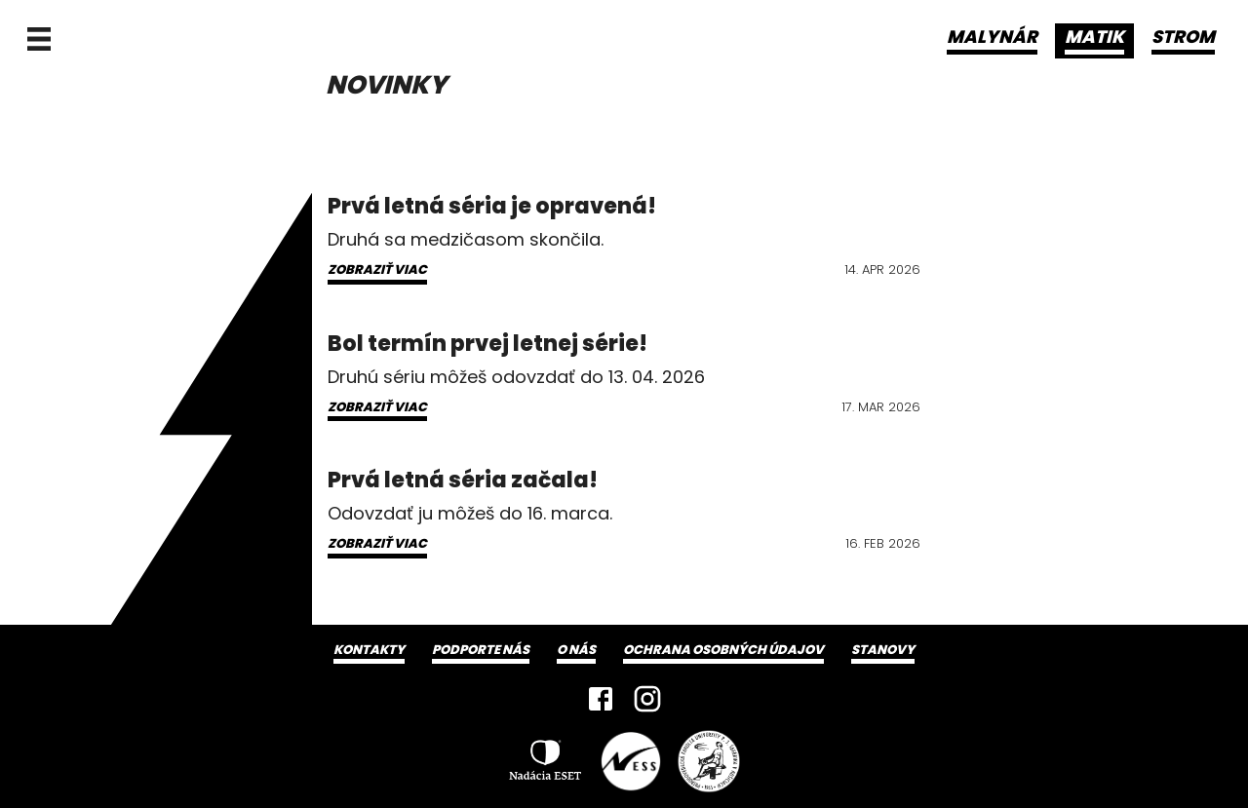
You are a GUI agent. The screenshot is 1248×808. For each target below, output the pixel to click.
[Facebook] (600, 698)
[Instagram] (647, 698)
